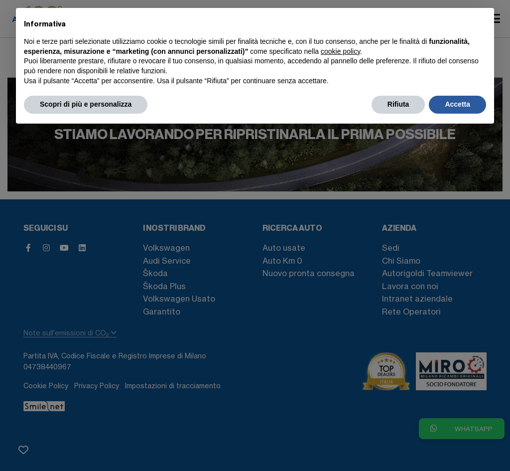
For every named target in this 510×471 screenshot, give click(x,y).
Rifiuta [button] (398, 104)
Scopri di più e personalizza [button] (85, 104)
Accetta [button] (457, 104)
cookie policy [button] (340, 51)
